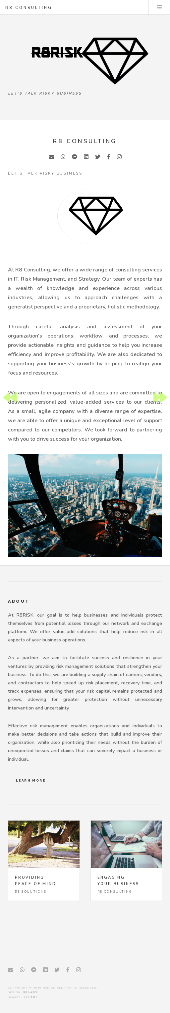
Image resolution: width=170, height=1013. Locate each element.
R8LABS (30, 992)
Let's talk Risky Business (45, 93)
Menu (159, 7)
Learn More (30, 780)
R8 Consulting (28, 7)
